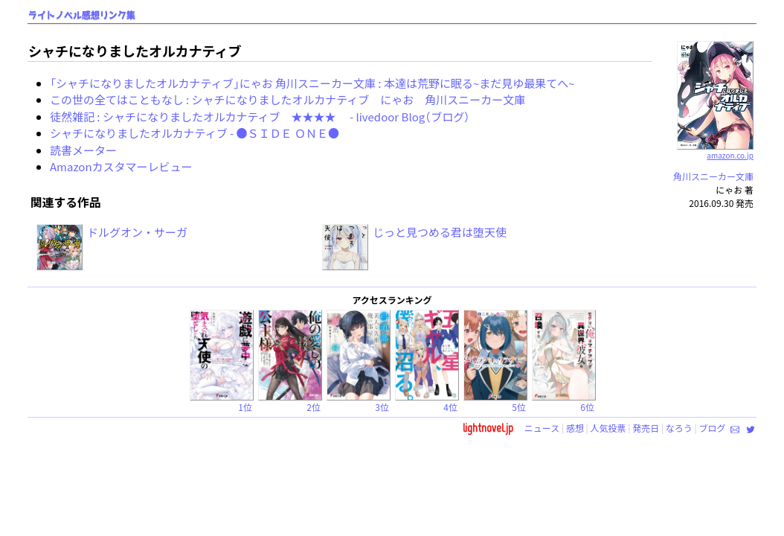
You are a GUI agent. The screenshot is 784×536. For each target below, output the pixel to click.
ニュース (541, 427)
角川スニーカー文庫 (713, 176)
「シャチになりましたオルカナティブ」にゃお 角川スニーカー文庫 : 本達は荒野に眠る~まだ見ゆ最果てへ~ (312, 83)
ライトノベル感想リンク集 (81, 15)
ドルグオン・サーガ (137, 232)
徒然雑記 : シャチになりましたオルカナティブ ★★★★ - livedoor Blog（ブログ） (260, 116)
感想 (575, 427)
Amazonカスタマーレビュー (121, 166)
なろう (679, 427)
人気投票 (608, 427)
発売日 (645, 427)
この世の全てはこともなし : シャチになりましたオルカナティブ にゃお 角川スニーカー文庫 (287, 99)
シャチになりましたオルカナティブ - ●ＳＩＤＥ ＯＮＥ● (194, 133)
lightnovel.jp (488, 428)
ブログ (711, 427)
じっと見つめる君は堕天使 (440, 232)
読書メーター (83, 150)
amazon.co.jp (715, 149)
